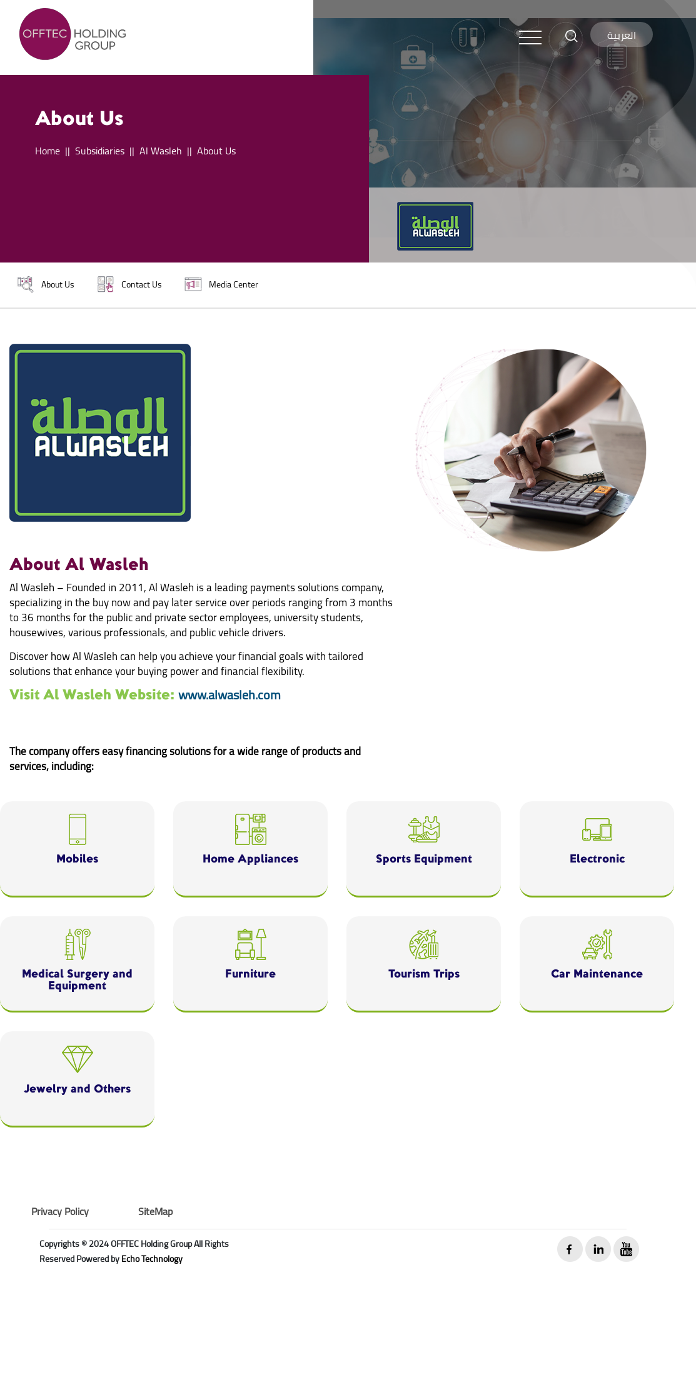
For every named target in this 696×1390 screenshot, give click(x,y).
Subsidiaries (99, 150)
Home (47, 150)
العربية (621, 35)
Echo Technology (152, 1259)
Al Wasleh (160, 150)
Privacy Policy (60, 1211)
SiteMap (155, 1211)
